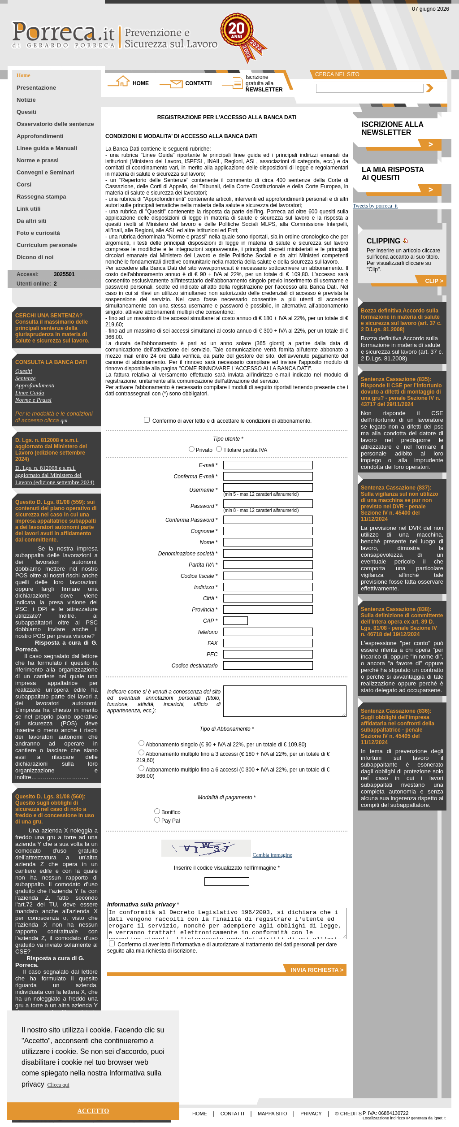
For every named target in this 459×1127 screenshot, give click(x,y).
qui (64, 420)
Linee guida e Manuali (47, 148)
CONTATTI (198, 83)
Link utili (28, 208)
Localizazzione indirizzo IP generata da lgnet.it (404, 1118)
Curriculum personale (47, 245)
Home (23, 75)
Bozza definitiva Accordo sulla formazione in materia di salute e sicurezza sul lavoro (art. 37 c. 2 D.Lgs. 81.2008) (401, 320)
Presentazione (36, 87)
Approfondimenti (40, 136)
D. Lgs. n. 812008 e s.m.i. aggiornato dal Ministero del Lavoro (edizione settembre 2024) (51, 449)
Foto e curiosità (38, 233)
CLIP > (434, 280)
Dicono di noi (35, 257)
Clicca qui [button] (58, 1085)
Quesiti (26, 111)
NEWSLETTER (264, 83)
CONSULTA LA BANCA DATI (51, 362)
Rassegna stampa (41, 196)
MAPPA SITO (272, 1113)
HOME (141, 83)
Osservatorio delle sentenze (55, 124)
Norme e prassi (38, 160)
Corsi (24, 184)
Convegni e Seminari (45, 172)
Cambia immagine (272, 855)
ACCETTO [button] (93, 1110)
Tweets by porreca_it (375, 206)
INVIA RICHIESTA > (317, 970)
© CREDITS (348, 1113)
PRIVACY (310, 1113)
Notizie (26, 99)
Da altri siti (31, 220)
